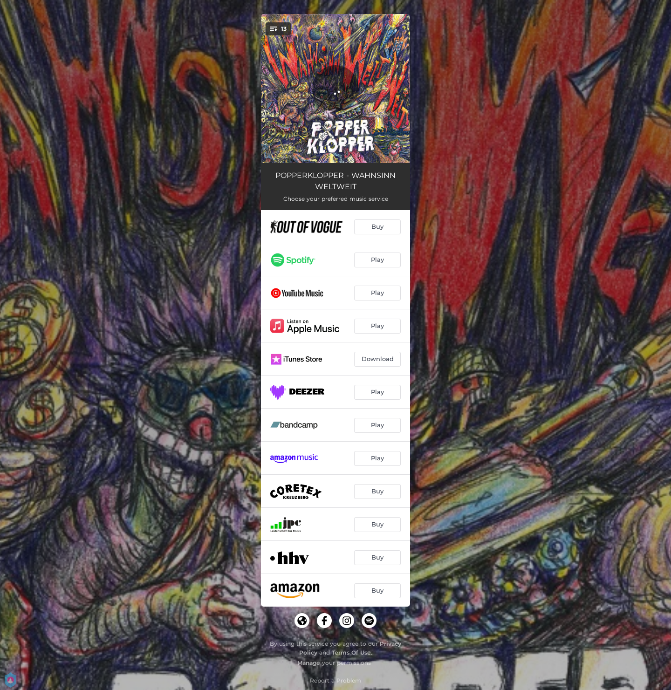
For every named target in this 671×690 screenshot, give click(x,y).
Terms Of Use (351, 652)
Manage (308, 662)
